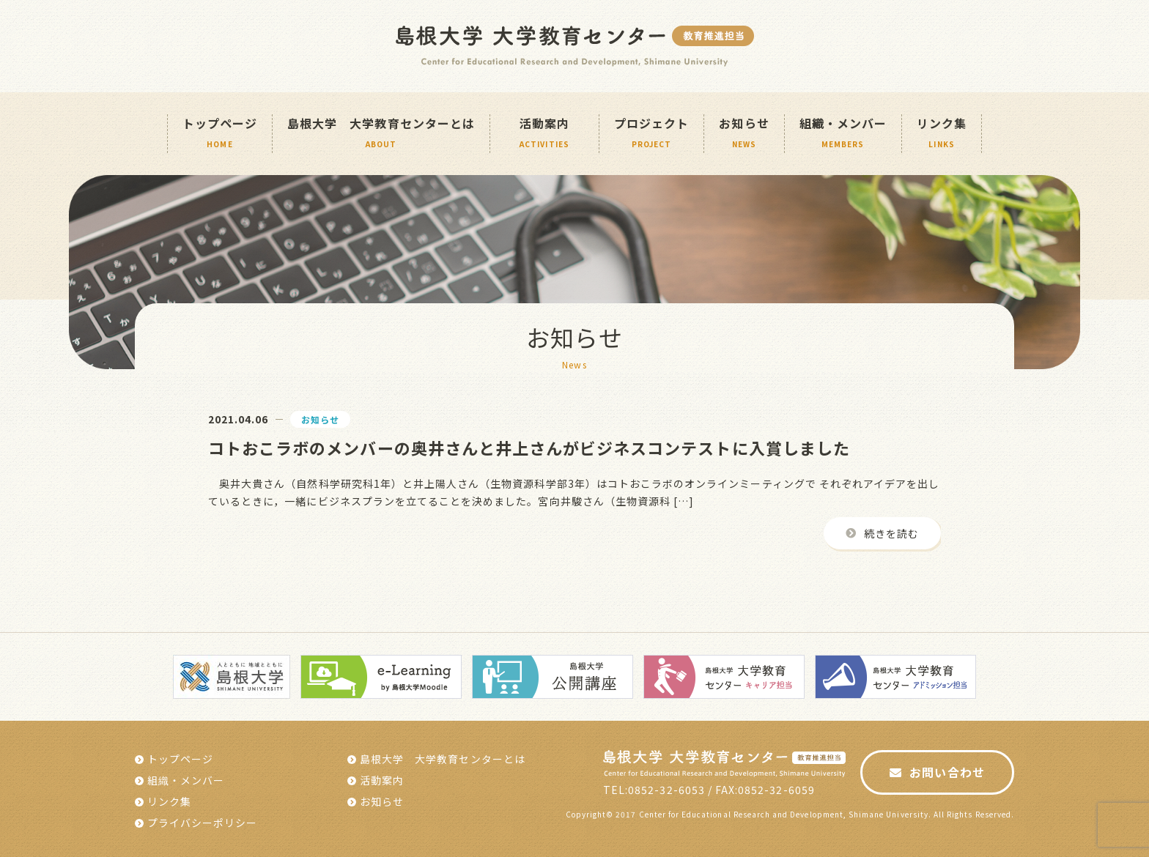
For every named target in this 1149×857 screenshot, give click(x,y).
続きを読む (891, 533)
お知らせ (744, 133)
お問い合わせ (946, 772)
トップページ (219, 133)
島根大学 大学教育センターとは (381, 133)
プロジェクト (651, 133)
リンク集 (942, 133)
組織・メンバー (843, 133)
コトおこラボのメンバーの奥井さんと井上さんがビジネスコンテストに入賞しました (529, 447)
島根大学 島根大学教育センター (575, 46)
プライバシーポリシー (202, 822)
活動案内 (382, 780)
